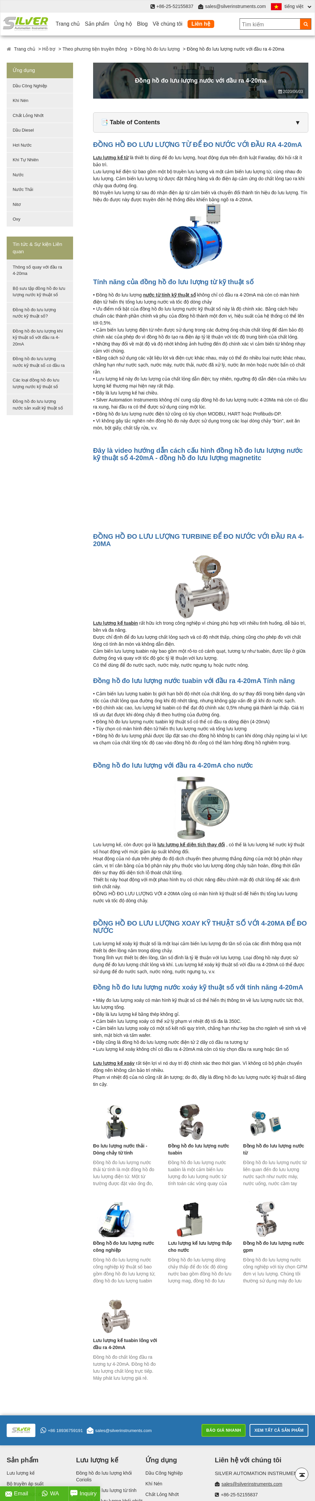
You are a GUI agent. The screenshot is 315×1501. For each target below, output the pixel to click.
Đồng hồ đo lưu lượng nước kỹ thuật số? (34, 313)
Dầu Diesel (23, 130)
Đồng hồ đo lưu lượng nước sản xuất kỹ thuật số (38, 404)
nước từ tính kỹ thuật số (169, 295)
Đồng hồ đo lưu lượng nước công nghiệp (123, 1246)
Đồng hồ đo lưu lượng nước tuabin (198, 1149)
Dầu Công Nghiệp (30, 85)
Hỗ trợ (49, 49)
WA (50, 1493)
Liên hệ (201, 24)
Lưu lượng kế (21, 1473)
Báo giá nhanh (223, 1430)
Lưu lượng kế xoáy (113, 1063)
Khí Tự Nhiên (25, 159)
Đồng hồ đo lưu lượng (157, 49)
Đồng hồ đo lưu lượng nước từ (273, 1149)
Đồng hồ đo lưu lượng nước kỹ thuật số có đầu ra (39, 362)
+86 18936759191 (61, 1430)
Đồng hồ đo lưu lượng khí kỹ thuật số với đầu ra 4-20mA (38, 338)
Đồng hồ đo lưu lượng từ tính (106, 1490)
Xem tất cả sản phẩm (279, 1430)
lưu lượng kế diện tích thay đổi (191, 844)
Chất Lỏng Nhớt (28, 115)
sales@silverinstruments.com (235, 6)
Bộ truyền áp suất (25, 1483)
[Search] (305, 24)
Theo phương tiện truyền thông (94, 49)
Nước (18, 174)
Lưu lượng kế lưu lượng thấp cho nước (200, 1246)
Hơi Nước (22, 145)
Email (16, 1493)
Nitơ (17, 204)
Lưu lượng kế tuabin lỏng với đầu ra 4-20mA (125, 1344)
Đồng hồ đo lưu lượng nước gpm (273, 1246)
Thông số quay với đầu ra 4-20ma (37, 270)
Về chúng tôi (168, 24)
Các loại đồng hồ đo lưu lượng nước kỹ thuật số (36, 383)
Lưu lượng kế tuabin (115, 623)
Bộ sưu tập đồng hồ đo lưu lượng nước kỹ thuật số (39, 292)
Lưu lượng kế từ (110, 157)
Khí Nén (20, 100)
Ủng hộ (123, 24)
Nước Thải (23, 189)
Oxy (16, 219)
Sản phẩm (97, 24)
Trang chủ (68, 24)
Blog (142, 24)
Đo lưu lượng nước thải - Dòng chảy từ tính (120, 1149)
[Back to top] (301, 1474)
